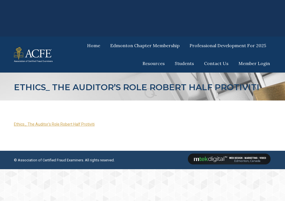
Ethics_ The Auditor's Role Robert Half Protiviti (54, 124)
